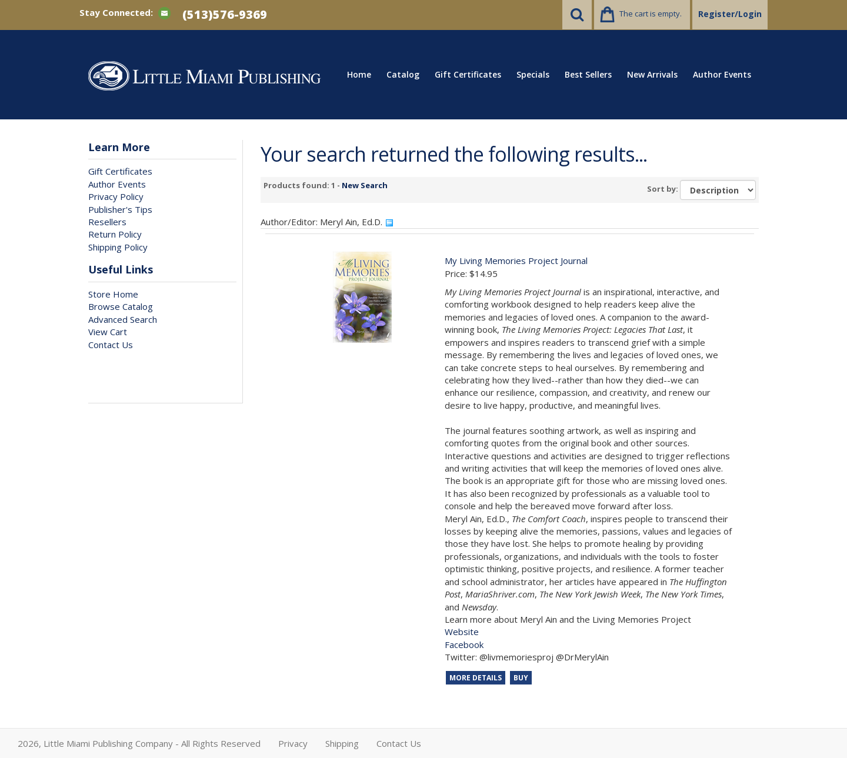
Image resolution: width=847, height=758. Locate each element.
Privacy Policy (116, 196)
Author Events (722, 74)
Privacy (293, 743)
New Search (365, 185)
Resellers (107, 222)
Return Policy (115, 234)
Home (359, 74)
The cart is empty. (650, 13)
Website (462, 631)
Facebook (464, 644)
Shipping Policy (118, 247)
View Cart (107, 332)
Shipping (342, 743)
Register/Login (730, 13)
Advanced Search (122, 319)
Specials (532, 74)
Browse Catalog (120, 306)
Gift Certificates (468, 74)
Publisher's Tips (120, 209)
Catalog (402, 74)
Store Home (113, 294)
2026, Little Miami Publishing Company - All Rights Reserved (139, 743)
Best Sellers (588, 74)
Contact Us (110, 344)
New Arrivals (652, 74)
